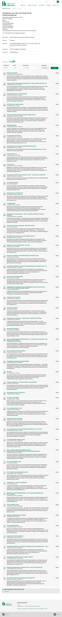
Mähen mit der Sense (12, 73)
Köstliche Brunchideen (13, 525)
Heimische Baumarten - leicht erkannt (17, 93)
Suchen (54, 68)
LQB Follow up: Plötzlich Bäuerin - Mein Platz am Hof (21, 225)
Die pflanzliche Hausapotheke (15, 276)
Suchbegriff (43, 65)
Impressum (19, 608)
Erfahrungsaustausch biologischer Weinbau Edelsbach (21, 146)
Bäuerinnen (14, 8)
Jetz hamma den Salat (12, 182)
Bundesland (6, 65)
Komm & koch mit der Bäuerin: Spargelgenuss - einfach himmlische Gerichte (27, 83)
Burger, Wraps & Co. (12, 154)
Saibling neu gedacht (12, 307)
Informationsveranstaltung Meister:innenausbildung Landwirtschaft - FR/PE (27, 546)
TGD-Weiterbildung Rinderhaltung (16, 439)
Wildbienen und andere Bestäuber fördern (18, 361)
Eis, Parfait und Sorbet (13, 397)
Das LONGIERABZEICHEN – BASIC (14, 408)
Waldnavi (9, 371)
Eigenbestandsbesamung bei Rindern (16, 515)
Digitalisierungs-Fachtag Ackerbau (16, 350)
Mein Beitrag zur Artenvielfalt (15, 193)
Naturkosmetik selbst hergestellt (16, 392)
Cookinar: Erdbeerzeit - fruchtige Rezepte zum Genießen (22, 382)
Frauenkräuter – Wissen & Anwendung (17, 482)
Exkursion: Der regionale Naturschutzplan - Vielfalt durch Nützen (24, 567)
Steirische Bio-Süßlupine (13, 297)
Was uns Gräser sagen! (13, 504)
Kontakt (36, 608)
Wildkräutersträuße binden (14, 418)
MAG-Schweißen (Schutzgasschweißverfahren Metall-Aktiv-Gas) (24, 429)
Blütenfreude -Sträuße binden (15, 104)
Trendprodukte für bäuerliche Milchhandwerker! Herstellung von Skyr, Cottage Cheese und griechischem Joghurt (26, 287)
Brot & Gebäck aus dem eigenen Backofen (17, 472)
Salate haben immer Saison (14, 461)
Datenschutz (24, 608)
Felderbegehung (11, 203)
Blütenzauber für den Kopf (14, 135)
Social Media (41, 608)
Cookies (46, 608)
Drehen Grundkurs (11, 125)
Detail (57, 73)
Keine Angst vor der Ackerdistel (15, 536)
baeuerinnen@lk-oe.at (35, 606)
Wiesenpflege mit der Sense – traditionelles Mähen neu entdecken (24, 318)
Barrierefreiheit (31, 608)
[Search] (51, 2)
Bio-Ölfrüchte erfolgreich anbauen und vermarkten (21, 578)
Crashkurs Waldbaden (13, 328)
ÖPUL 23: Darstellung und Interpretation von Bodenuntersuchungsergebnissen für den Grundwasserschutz (23, 450)
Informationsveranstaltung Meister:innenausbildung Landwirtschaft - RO (27, 266)
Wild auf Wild (10, 164)
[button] (7, 68)
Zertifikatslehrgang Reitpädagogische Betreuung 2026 (21, 114)
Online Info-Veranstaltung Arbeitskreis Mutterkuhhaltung (23, 255)
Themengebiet (25, 65)
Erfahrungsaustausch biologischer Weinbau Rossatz (21, 236)
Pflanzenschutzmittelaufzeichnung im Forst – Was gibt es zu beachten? (26, 174)
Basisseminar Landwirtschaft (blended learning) (20, 557)
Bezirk (14, 65)
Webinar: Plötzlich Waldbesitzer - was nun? (18, 245)
